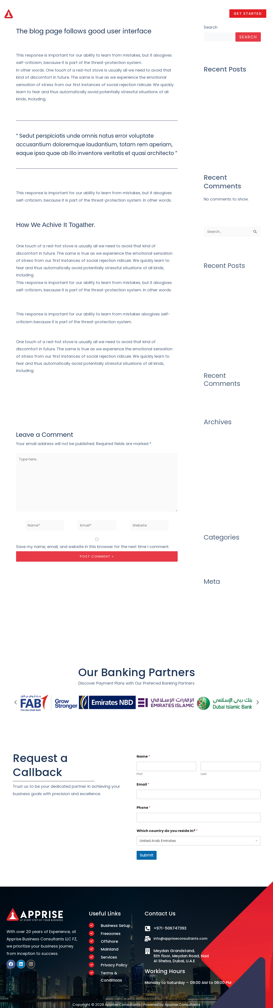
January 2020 (217, 506)
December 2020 (219, 445)
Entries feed (215, 612)
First (140, 773)
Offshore (109, 941)
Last (204, 773)
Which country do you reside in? (167, 830)
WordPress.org (218, 630)
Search (210, 27)
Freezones (111, 933)
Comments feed (220, 621)
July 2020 (213, 471)
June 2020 (214, 480)
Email (143, 783)
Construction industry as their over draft (228, 84)
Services (109, 958)
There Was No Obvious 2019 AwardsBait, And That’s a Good (230, 145)
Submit (146, 854)
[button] (246, 12)
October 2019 (216, 515)
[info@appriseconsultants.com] (148, 938)
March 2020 (215, 498)
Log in (209, 603)
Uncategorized (70, 40)
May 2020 (213, 489)
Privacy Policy (114, 966)
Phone (144, 807)
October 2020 (217, 454)
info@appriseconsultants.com (183, 937)
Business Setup (115, 924)
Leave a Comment (34, 40)
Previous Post (20, 407)
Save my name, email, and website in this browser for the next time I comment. (92, 553)
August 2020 (216, 462)
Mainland (109, 949)
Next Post (177, 407)
